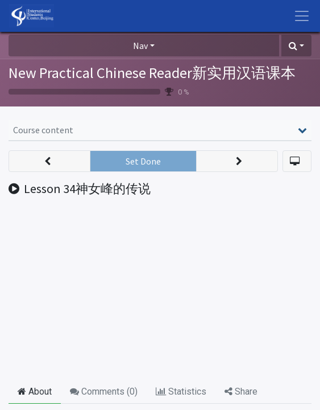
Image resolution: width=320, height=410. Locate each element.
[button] (296, 45)
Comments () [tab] (104, 391)
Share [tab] (241, 391)
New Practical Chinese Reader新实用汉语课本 (152, 72)
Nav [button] (140, 45)
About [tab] (35, 391)
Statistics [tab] (181, 391)
